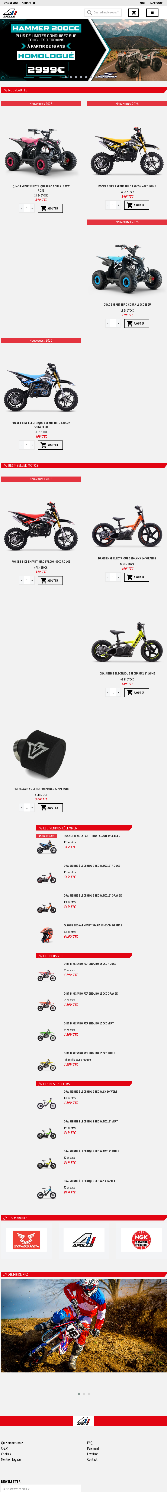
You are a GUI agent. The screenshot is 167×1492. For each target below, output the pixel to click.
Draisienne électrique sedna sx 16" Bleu (90, 1181)
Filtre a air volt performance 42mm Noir (41, 789)
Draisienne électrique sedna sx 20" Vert (90, 1091)
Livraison (92, 1454)
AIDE (142, 3)
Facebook (156, 3)
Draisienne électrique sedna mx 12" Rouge (92, 866)
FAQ (90, 1442)
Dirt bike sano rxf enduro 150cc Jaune (89, 1053)
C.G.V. (4, 1448)
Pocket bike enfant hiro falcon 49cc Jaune (127, 186)
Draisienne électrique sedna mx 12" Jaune (127, 673)
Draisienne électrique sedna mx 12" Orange (93, 895)
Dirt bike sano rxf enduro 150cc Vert (89, 1023)
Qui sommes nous (12, 1442)
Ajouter (53, 208)
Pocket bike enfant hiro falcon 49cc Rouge (41, 561)
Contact (92, 1459)
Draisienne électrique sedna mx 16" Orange (127, 558)
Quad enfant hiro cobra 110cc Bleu (127, 304)
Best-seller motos (21, 465)
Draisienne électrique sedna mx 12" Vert (91, 1121)
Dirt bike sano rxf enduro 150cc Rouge (90, 964)
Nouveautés (16, 90)
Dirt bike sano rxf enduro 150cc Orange (91, 993)
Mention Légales (11, 1459)
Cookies (6, 1454)
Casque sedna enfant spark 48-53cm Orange (93, 925)
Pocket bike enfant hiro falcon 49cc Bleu (92, 836)
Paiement (93, 1448)
